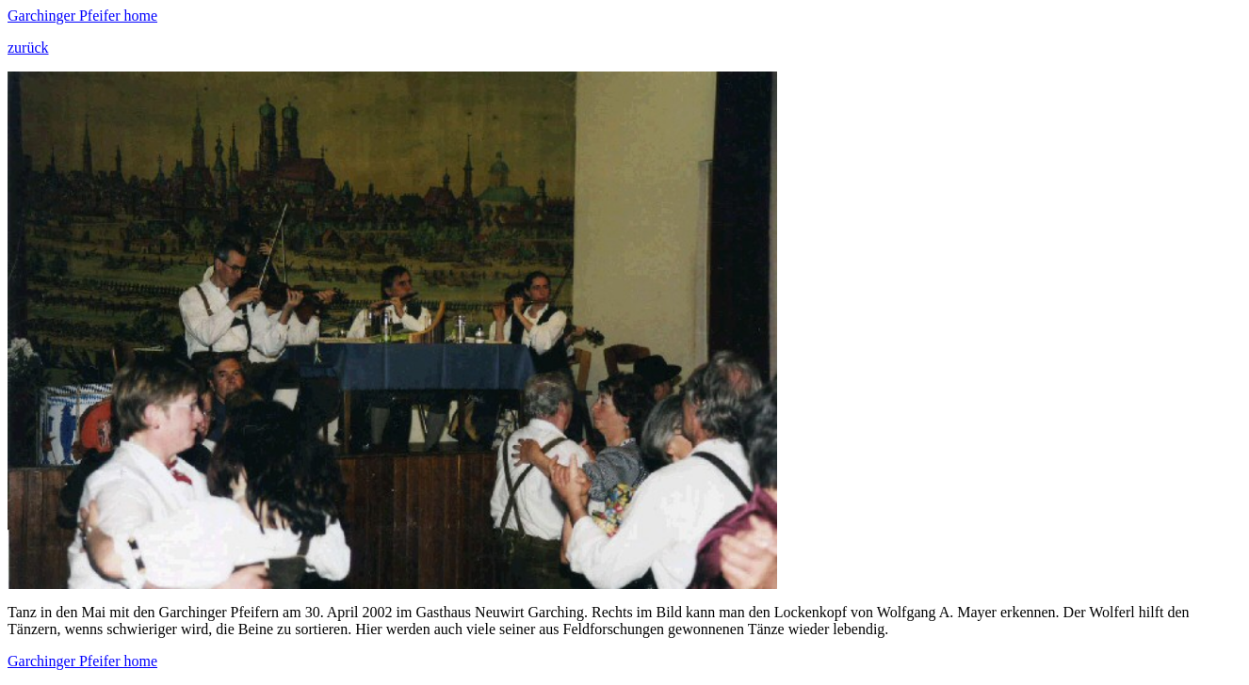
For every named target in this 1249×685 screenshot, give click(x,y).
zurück (28, 48)
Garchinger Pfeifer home (82, 16)
